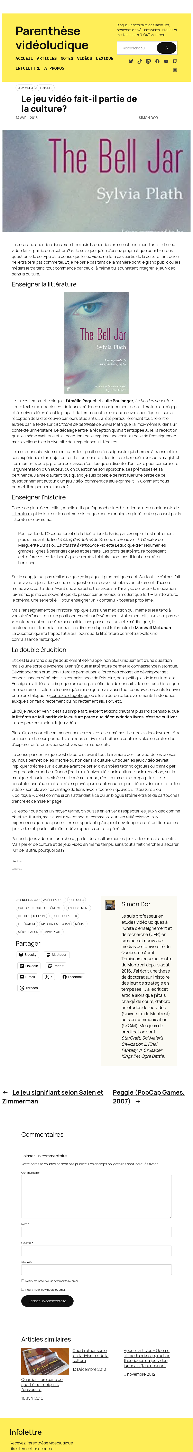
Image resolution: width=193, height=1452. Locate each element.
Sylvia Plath (52, 932)
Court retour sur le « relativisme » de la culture (91, 1355)
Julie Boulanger (65, 916)
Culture (24, 908)
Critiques (77, 900)
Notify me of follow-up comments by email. (52, 1281)
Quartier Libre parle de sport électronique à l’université (45, 1370)
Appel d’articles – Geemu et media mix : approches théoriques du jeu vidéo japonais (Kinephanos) (147, 1358)
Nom (25, 1224)
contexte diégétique (69, 695)
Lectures (45, 88)
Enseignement (78, 908)
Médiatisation (28, 932)
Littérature (27, 924)
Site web (26, 1262)
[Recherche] (166, 48)
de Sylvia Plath (88, 424)
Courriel (27, 1243)
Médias (80, 924)
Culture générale (49, 908)
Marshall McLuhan (55, 924)
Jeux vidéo (25, 88)
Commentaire (30, 1173)
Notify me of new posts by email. (45, 1290)
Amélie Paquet (53, 900)
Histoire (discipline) (32, 916)
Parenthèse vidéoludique (52, 38)
